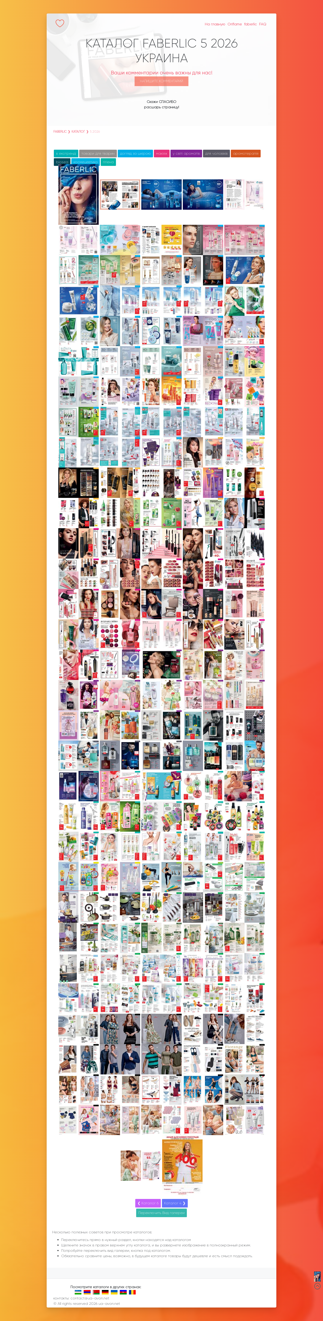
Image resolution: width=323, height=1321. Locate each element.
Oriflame (234, 24)
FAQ (262, 24)
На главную (215, 24)
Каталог (78, 131)
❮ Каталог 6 (148, 1203)
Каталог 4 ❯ (175, 1203)
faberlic (250, 24)
